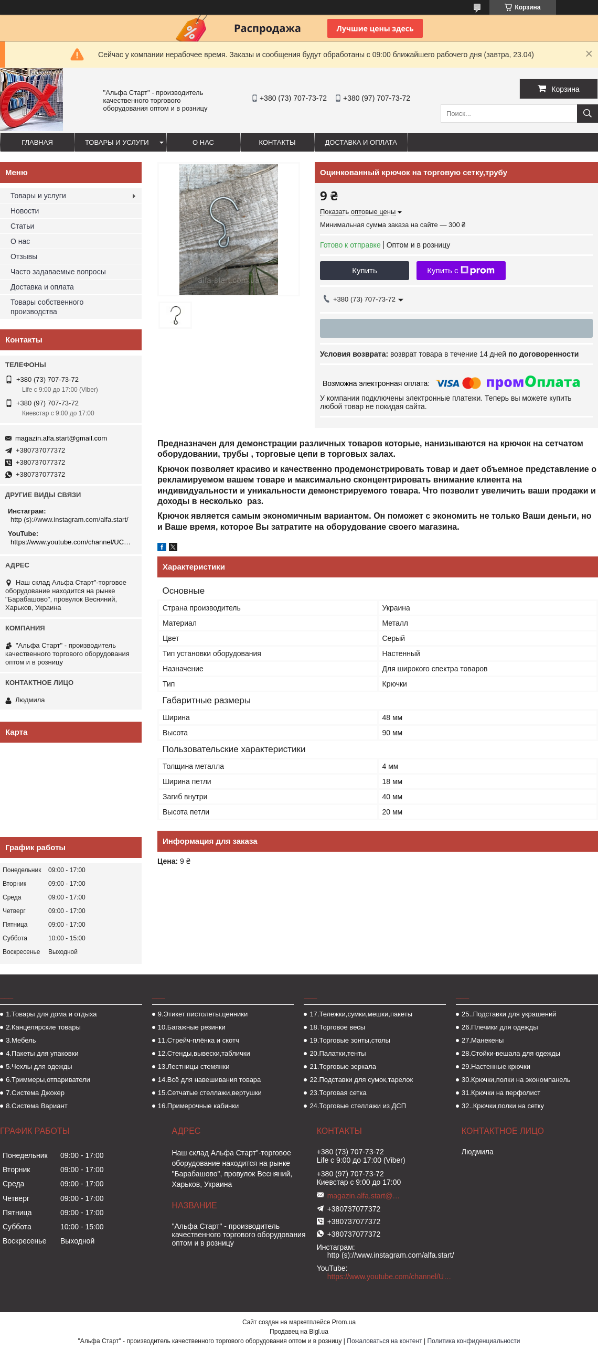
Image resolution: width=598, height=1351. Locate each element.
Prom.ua (344, 1322)
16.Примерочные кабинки (198, 1106)
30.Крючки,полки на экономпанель (516, 1080)
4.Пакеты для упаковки (42, 1053)
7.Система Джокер (35, 1093)
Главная (37, 142)
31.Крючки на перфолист (501, 1093)
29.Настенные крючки (496, 1066)
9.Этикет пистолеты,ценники (203, 1014)
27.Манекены (483, 1040)
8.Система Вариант (37, 1106)
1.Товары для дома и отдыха (51, 1014)
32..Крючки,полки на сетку (503, 1106)
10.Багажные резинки (192, 1027)
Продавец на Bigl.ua (299, 1331)
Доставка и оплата (361, 142)
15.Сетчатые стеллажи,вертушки (210, 1093)
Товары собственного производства (46, 307)
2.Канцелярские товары (43, 1027)
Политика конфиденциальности (473, 1341)
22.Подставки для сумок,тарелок (361, 1080)
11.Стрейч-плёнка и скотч (198, 1040)
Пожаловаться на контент (384, 1341)
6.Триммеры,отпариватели (48, 1080)
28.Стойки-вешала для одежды (511, 1053)
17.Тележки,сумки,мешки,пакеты (360, 1014)
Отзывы (23, 256)
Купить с (461, 270)
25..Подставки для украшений (509, 1014)
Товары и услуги (117, 142)
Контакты (277, 142)
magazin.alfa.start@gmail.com (61, 438)
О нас (203, 142)
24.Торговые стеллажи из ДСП (357, 1106)
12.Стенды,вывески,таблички (204, 1053)
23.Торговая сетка (337, 1093)
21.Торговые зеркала (342, 1066)
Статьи (22, 226)
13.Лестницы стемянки (194, 1066)
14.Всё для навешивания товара (209, 1080)
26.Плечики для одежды (500, 1027)
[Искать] (587, 113)
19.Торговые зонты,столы (349, 1040)
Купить (364, 270)
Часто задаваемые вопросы (58, 271)
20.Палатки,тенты (337, 1053)
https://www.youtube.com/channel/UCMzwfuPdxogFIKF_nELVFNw (72, 542)
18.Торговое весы (337, 1027)
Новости (24, 211)
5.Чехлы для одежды (39, 1066)
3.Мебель (21, 1040)
